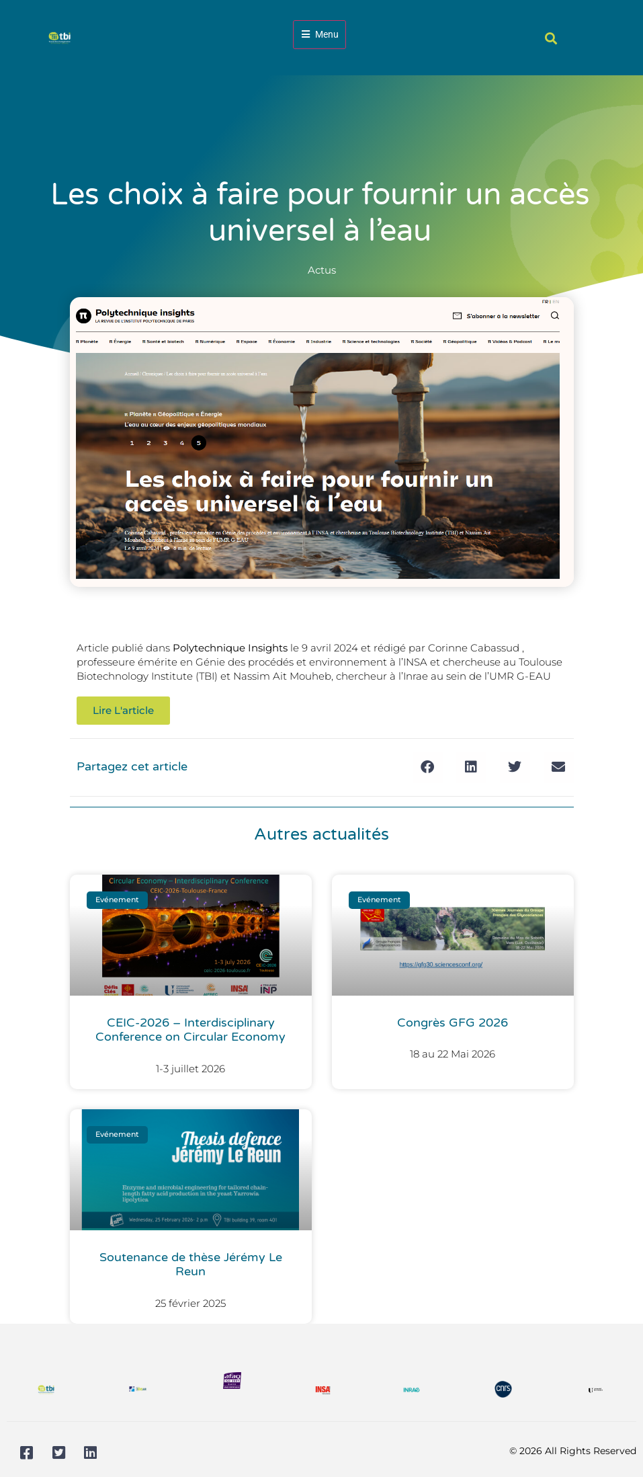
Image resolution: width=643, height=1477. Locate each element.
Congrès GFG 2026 (452, 1022)
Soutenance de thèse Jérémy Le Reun (190, 1264)
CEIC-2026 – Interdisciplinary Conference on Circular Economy (190, 1030)
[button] (551, 38)
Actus (322, 270)
